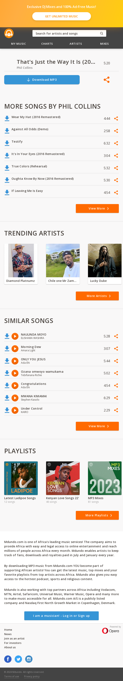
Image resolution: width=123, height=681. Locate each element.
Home (8, 630)
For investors (12, 643)
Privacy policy (32, 676)
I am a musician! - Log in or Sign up (61, 616)
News (8, 634)
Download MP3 (41, 79)
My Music (18, 44)
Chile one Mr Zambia (63, 281)
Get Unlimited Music (61, 16)
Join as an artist (14, 638)
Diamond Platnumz (20, 281)
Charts (47, 44)
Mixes (104, 44)
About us (10, 647)
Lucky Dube (98, 281)
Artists (76, 44)
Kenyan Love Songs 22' (62, 498)
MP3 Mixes (95, 498)
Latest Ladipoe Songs (20, 498)
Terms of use (11, 676)
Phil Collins (24, 68)
